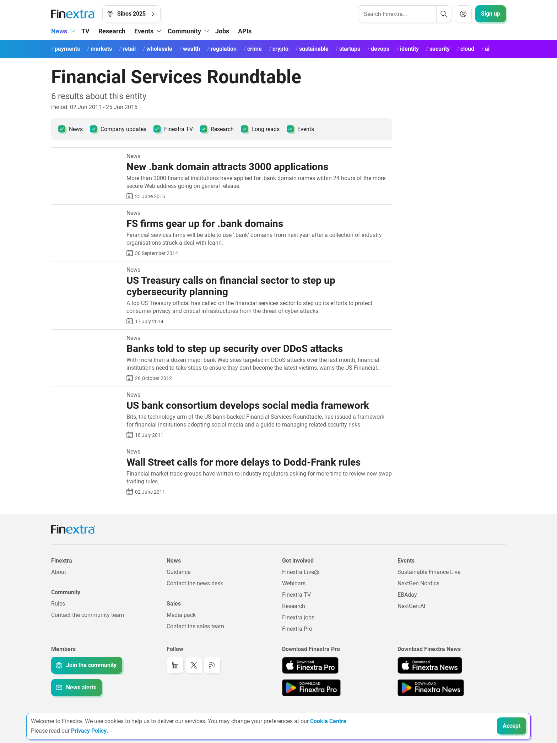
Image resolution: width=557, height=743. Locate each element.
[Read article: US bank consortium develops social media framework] (86, 395)
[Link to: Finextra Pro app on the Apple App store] (310, 665)
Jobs (222, 31)
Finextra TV (173, 128)
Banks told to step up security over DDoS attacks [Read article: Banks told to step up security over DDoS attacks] (234, 348)
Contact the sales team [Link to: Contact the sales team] (195, 626)
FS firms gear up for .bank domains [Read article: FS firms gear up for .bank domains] (204, 223)
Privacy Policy (89, 730)
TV (85, 31)
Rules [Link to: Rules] (58, 603)
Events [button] (143, 31)
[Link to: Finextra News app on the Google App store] (431, 687)
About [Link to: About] (58, 572)
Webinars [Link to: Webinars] (293, 583)
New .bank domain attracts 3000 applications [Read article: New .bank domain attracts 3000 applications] (227, 167)
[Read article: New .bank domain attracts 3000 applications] (86, 156)
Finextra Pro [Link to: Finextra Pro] (297, 628)
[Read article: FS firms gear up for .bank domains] (86, 213)
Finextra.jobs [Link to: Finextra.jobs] (298, 617)
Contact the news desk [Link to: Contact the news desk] (195, 583)
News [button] (59, 31)
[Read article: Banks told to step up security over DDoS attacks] (86, 338)
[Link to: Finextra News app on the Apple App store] (430, 665)
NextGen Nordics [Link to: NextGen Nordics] (418, 583)
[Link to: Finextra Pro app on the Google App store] (311, 687)
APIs (245, 31)
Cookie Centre (328, 721)
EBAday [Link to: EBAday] (407, 594)
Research (111, 31)
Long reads (260, 128)
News (70, 128)
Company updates (118, 128)
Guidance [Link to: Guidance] (178, 572)
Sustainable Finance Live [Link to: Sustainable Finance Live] (429, 572)
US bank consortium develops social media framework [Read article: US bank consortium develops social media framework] (247, 405)
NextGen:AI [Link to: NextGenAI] (411, 606)
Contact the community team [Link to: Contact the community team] (87, 615)
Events (300, 128)
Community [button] (184, 31)
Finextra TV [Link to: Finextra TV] (296, 594)
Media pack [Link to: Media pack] (181, 615)
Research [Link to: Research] (293, 606)
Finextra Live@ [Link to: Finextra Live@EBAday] (300, 572)
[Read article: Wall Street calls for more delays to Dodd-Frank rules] (86, 452)
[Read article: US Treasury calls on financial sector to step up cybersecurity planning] (86, 270)
